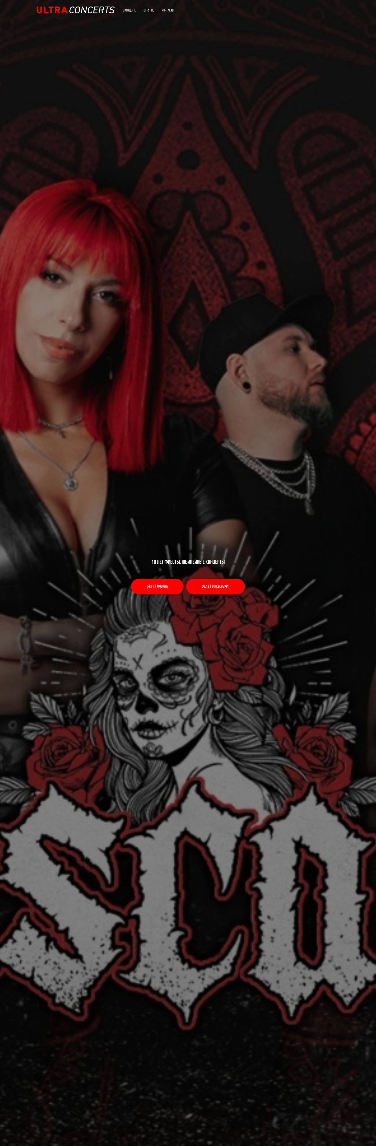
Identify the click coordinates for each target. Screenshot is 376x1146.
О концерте (129, 11)
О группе (149, 11)
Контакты (168, 11)
